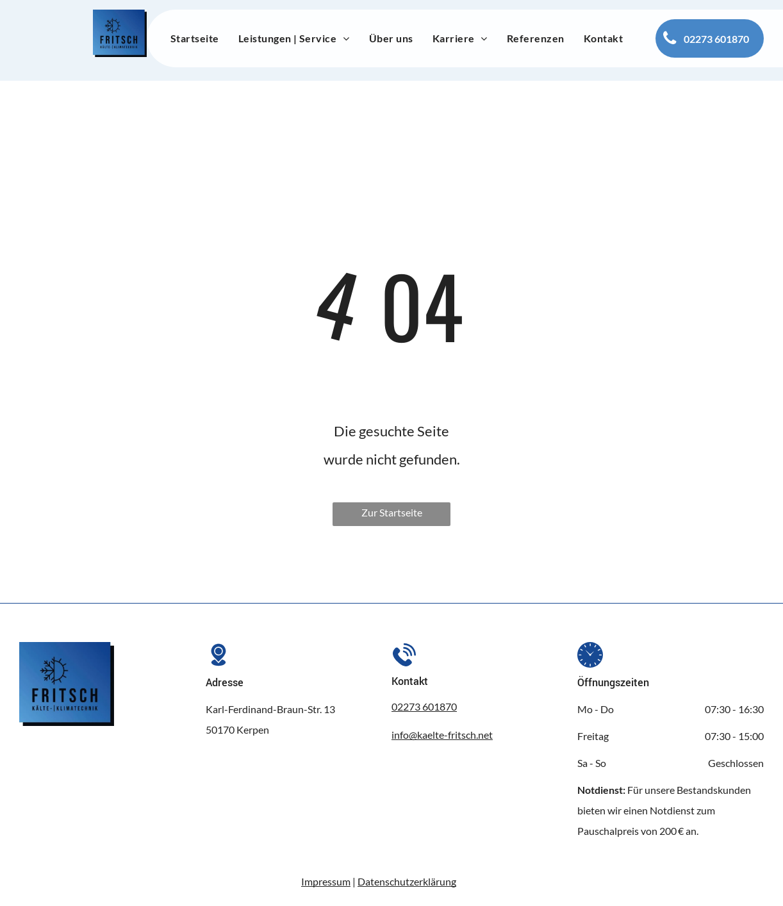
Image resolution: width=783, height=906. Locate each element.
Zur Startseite (391, 512)
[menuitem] (195, 38)
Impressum (325, 881)
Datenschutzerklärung (407, 881)
